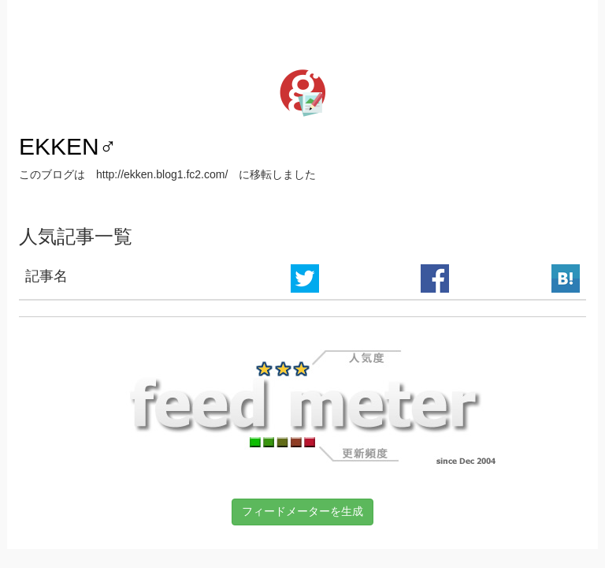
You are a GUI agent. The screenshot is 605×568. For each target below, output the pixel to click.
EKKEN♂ (68, 146)
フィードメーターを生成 (302, 511)
